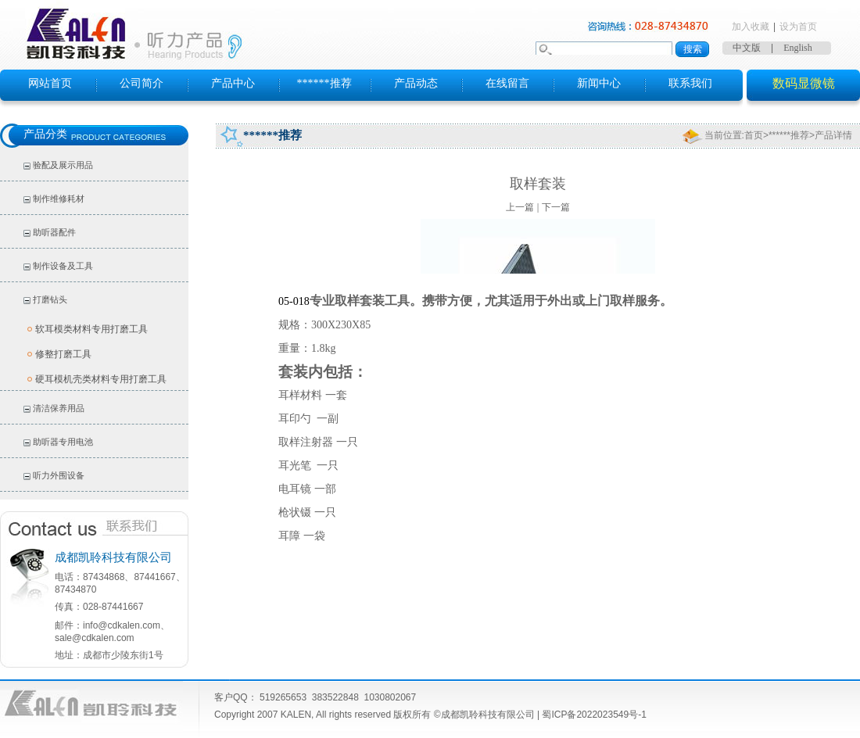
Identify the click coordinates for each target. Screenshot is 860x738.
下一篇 (556, 207)
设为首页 (798, 26)
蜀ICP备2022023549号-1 (594, 714)
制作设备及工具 (63, 265)
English (797, 47)
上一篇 (520, 207)
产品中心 (233, 83)
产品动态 (416, 83)
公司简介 (141, 83)
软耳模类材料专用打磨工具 (91, 329)
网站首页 (50, 83)
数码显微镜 (803, 83)
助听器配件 (54, 232)
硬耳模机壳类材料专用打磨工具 (101, 379)
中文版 (747, 47)
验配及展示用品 (63, 165)
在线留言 (507, 83)
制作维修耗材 (58, 198)
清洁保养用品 (58, 408)
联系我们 (690, 83)
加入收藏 (750, 26)
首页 (753, 135)
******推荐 (324, 83)
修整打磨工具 (63, 354)
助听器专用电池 (63, 441)
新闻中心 (599, 83)
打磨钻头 (50, 299)
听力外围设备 (58, 475)
